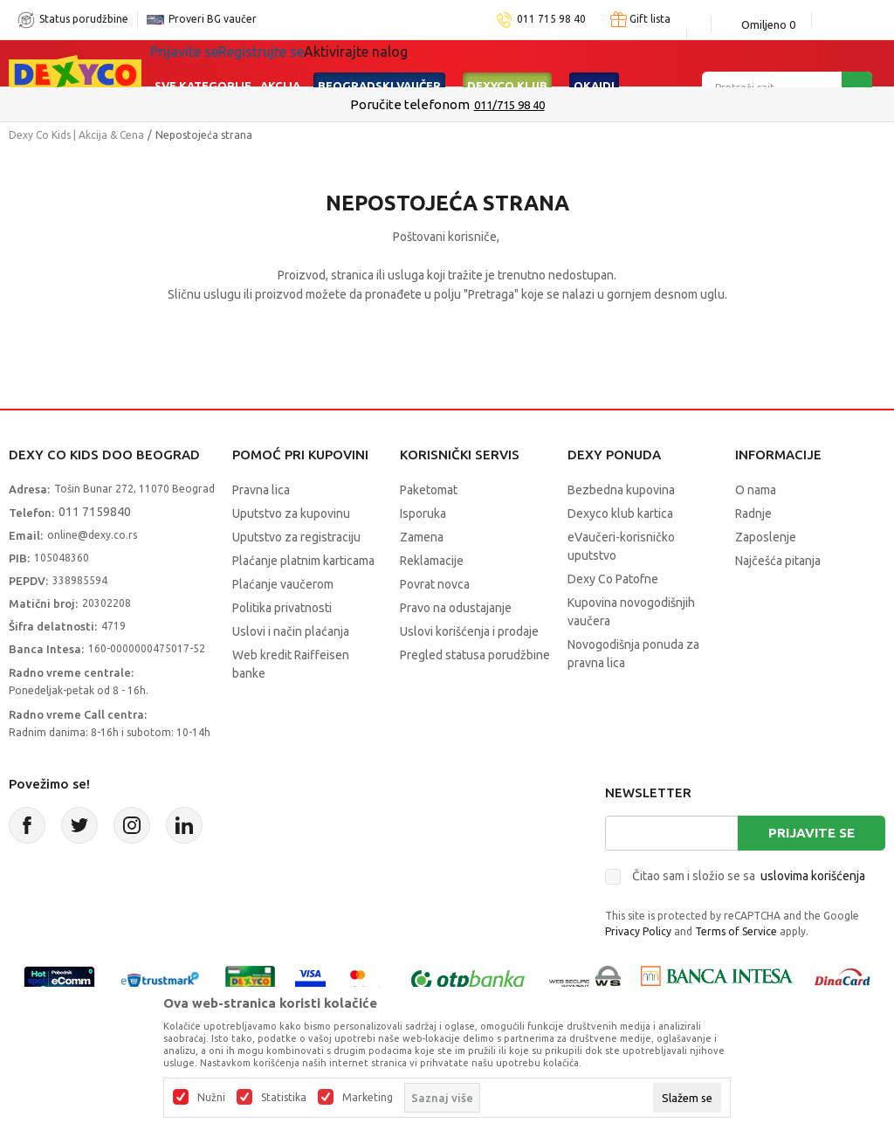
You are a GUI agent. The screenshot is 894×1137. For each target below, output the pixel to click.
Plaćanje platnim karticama (303, 561)
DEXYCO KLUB (507, 63)
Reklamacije (432, 561)
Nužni (211, 1097)
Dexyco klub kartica (620, 513)
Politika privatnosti (282, 608)
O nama (755, 490)
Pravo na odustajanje (456, 608)
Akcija (280, 63)
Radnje (753, 513)
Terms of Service (736, 931)
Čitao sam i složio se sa (748, 876)
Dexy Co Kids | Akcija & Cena (76, 135)
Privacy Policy (638, 931)
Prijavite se (811, 832)
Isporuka (423, 513)
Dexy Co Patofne (612, 579)
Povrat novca (435, 584)
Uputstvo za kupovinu (291, 513)
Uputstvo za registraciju (296, 537)
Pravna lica (261, 490)
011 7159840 (94, 512)
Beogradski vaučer (379, 63)
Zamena (422, 537)
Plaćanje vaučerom (283, 584)
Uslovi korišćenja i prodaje (469, 631)
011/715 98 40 (509, 105)
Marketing (367, 1097)
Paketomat (428, 490)
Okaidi (594, 63)
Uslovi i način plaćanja (290, 631)
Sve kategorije (203, 63)
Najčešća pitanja (778, 561)
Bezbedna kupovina (621, 490)
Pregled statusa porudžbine (475, 655)
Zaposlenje (765, 537)
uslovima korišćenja (812, 876)
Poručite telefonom (410, 104)
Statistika (283, 1097)
